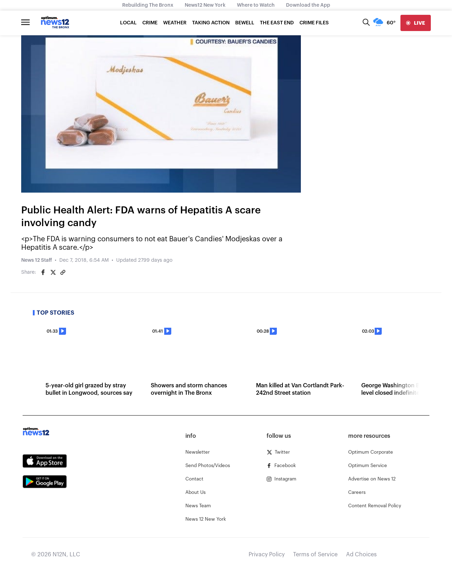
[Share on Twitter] (53, 272)
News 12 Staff (36, 260)
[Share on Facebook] (43, 272)
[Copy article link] (63, 272)
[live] (415, 23)
